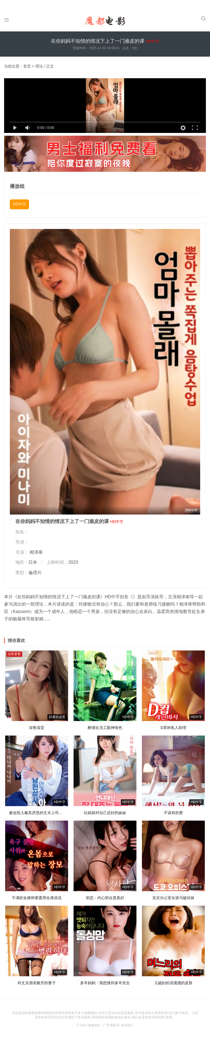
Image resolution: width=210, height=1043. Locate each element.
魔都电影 (93, 1019)
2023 (73, 556)
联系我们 (127, 1019)
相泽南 (36, 546)
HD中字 (19, 198)
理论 (39, 60)
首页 (27, 60)
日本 (32, 556)
